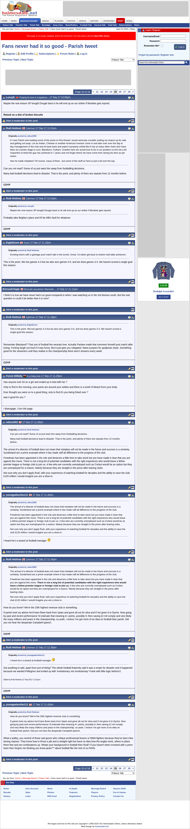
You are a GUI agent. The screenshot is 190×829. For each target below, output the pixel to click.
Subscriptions (125, 25)
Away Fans (58, 25)
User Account (31, 789)
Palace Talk (8, 25)
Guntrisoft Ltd (101, 826)
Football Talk (86, 25)
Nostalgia (46, 25)
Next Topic (27, 59)
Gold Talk (112, 25)
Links (28, 796)
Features (73, 792)
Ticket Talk (34, 25)
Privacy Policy (98, 796)
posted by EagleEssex (28, 325)
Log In (83, 53)
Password (154, 41)
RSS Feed (52, 796)
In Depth (73, 789)
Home (17, 29)
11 (97, 91)
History (6, 796)
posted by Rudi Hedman (28, 250)
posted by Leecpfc (26, 206)
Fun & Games (119, 792)
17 (124, 91)
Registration (75, 796)
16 (120, 91)
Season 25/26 (119, 789)
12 (101, 91)
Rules (137, 25)
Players (94, 792)
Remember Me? (151, 46)
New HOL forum (101, 36)
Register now (167, 55)
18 (129, 91)
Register (10, 53)
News (50, 789)
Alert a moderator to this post (22, 120)
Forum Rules (67, 53)
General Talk (100, 25)
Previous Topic (10, 59)
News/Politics (71, 25)
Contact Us (118, 796)
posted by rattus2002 (27, 136)
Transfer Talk (21, 25)
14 (111, 91)
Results (7, 792)
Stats (27, 792)
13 (106, 91)
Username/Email (151, 36)
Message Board (29, 29)
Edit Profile (27, 53)
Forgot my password (149, 55)
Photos (50, 792)
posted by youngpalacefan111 (31, 655)
